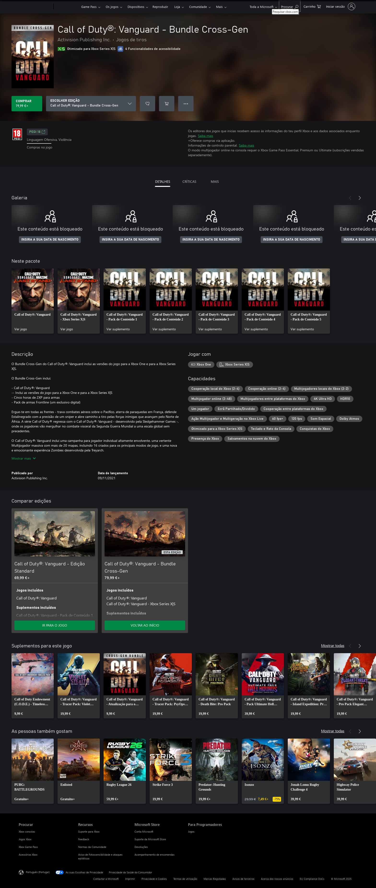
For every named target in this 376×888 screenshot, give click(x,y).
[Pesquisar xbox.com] (289, 6)
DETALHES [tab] (162, 181)
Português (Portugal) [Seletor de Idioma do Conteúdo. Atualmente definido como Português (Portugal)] (38, 872)
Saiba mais (205, 135)
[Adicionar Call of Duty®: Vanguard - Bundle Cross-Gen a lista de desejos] (147, 103)
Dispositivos (136, 7)
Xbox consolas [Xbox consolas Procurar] (27, 831)
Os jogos (112, 7)
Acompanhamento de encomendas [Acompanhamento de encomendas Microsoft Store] (155, 854)
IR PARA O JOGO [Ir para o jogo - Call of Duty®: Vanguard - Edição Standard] (54, 625)
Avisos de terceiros (243, 878)
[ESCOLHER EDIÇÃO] (91, 103)
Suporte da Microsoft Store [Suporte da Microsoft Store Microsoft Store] (150, 839)
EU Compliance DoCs (312, 878)
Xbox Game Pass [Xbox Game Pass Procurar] (28, 846)
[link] (33, 301)
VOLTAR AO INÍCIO (145, 625)
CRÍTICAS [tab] (189, 181)
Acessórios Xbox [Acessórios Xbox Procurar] (28, 854)
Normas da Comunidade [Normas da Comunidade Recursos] (92, 846)
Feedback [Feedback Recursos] (83, 839)
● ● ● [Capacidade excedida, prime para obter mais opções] (186, 103)
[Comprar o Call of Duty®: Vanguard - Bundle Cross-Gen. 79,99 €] (27, 103)
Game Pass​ (89, 7)
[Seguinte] (359, 198)
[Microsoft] (35, 6)
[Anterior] (350, 198)
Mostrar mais (24, 458)
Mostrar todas (332, 645)
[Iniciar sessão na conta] (340, 6)
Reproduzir (160, 7)
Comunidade (198, 7)
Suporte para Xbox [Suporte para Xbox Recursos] (89, 831)
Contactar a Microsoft (106, 878)
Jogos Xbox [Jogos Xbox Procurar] (25, 839)
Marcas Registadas (215, 878)
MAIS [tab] (215, 181)
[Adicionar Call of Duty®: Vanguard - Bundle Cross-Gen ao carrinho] (166, 103)
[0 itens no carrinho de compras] (312, 6)
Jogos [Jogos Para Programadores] (191, 831)
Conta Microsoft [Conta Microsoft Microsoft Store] (144, 831)
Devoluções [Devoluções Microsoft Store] (141, 846)
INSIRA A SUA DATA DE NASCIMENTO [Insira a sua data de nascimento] (49, 239)
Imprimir (130, 878)
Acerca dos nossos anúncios (277, 878)
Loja (177, 7)
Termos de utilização (185, 878)
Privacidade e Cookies (154, 878)
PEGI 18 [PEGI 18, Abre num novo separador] (37, 132)
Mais (219, 7)
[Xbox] (67, 6)
